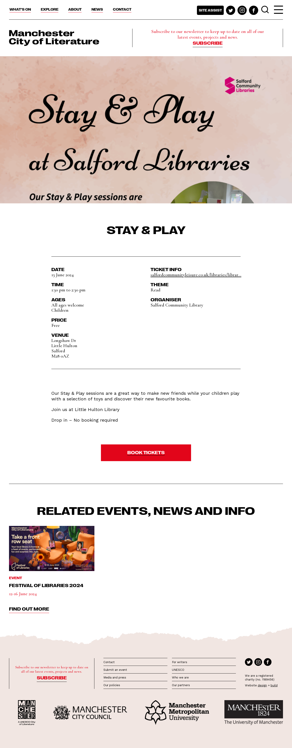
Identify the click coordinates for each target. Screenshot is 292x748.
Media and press (114, 677)
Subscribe (208, 42)
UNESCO (178, 669)
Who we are (180, 677)
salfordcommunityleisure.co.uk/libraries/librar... (196, 275)
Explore (49, 9)
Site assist (210, 10)
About (75, 9)
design (262, 685)
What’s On (20, 9)
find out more (29, 608)
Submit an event (115, 669)
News (97, 9)
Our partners (181, 685)
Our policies (111, 685)
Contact (122, 9)
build (274, 685)
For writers (179, 662)
